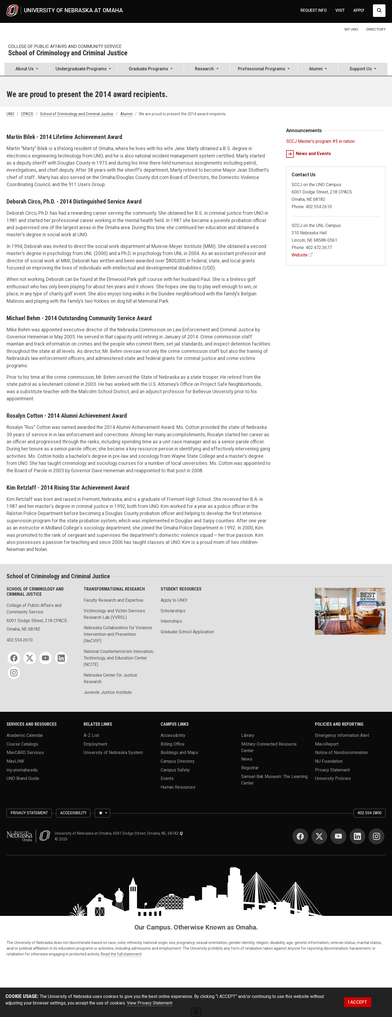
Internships (171, 621)
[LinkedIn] (61, 658)
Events (167, 778)
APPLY (358, 10)
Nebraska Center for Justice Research (110, 678)
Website (300, 255)
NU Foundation (329, 761)
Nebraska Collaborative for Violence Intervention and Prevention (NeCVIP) (118, 634)
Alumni (126, 114)
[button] (26, 69)
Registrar (250, 767)
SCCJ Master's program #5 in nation (320, 141)
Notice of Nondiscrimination (341, 752)
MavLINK (15, 761)
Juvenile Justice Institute (108, 692)
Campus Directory (178, 761)
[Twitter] (29, 658)
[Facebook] (14, 658)
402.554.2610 (20, 640)
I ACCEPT (357, 1002)
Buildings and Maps (179, 752)
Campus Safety (175, 769)
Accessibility (173, 735)
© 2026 (62, 839)
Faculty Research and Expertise (113, 600)
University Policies (333, 778)
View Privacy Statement (149, 1003)
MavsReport (326, 743)
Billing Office (173, 743)
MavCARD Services (25, 752)
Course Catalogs (22, 743)
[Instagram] (14, 673)
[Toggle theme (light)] (102, 813)
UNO (10, 114)
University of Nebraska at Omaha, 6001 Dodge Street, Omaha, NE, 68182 (119, 833)
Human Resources (178, 787)
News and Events (308, 154)
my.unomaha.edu (22, 769)
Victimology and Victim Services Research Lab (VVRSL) (114, 614)
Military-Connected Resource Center (269, 747)
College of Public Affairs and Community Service (64, 46)
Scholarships (173, 610)
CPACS (27, 114)
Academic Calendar (25, 735)
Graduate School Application (187, 631)
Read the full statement (121, 954)
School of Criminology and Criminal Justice (67, 53)
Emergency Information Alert (342, 735)
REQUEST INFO (314, 10)
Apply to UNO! (174, 600)
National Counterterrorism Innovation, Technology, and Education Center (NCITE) (119, 658)
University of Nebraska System (113, 752)
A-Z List (91, 735)
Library (247, 735)
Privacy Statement (332, 769)
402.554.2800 (369, 813)
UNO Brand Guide (23, 778)
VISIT (340, 10)
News (246, 759)
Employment (95, 743)
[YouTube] (45, 658)
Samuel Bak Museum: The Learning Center (274, 779)
